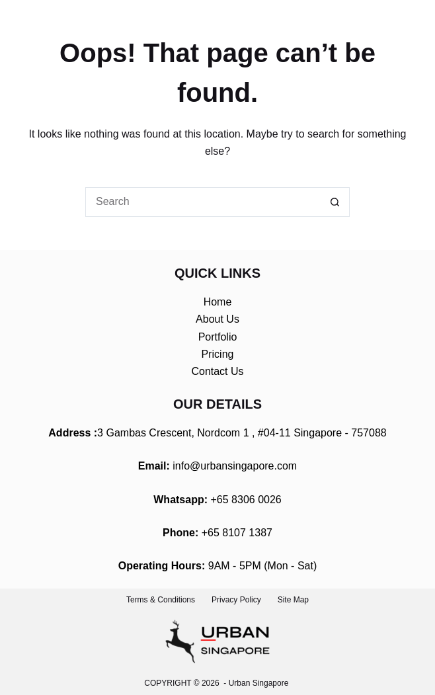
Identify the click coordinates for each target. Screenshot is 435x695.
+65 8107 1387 (237, 532)
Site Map (293, 599)
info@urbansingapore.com (235, 465)
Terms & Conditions (160, 599)
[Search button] (335, 202)
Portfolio (217, 337)
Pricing (218, 354)
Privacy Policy (236, 599)
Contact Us (217, 371)
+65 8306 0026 (246, 499)
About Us (217, 319)
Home (218, 301)
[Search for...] (202, 202)
